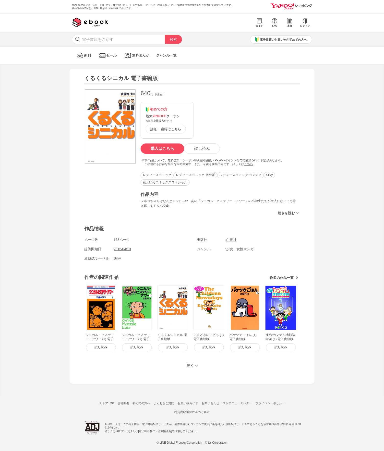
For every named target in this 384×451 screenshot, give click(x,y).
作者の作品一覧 (282, 278)
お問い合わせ (210, 403)
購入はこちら (162, 148)
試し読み (202, 148)
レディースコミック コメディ (240, 175)
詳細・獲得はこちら (165, 129)
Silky (269, 175)
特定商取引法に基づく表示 (192, 412)
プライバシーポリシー (270, 403)
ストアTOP (106, 403)
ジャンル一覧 (166, 55)
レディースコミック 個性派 (195, 175)
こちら (248, 164)
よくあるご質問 (164, 403)
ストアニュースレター (237, 403)
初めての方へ (141, 403)
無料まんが (136, 55)
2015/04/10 (122, 249)
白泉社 (231, 240)
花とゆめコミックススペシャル (165, 182)
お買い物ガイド (188, 403)
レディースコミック (157, 175)
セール (107, 55)
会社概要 (123, 403)
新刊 (83, 55)
